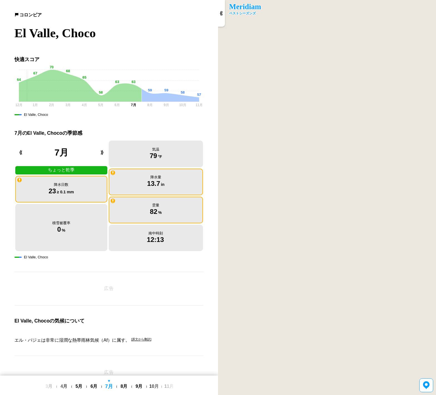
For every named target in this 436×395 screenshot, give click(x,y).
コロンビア (28, 14)
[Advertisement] (109, 268)
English (94, 372)
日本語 (108, 372)
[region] (327, 197)
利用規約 (122, 372)
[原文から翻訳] (141, 318)
